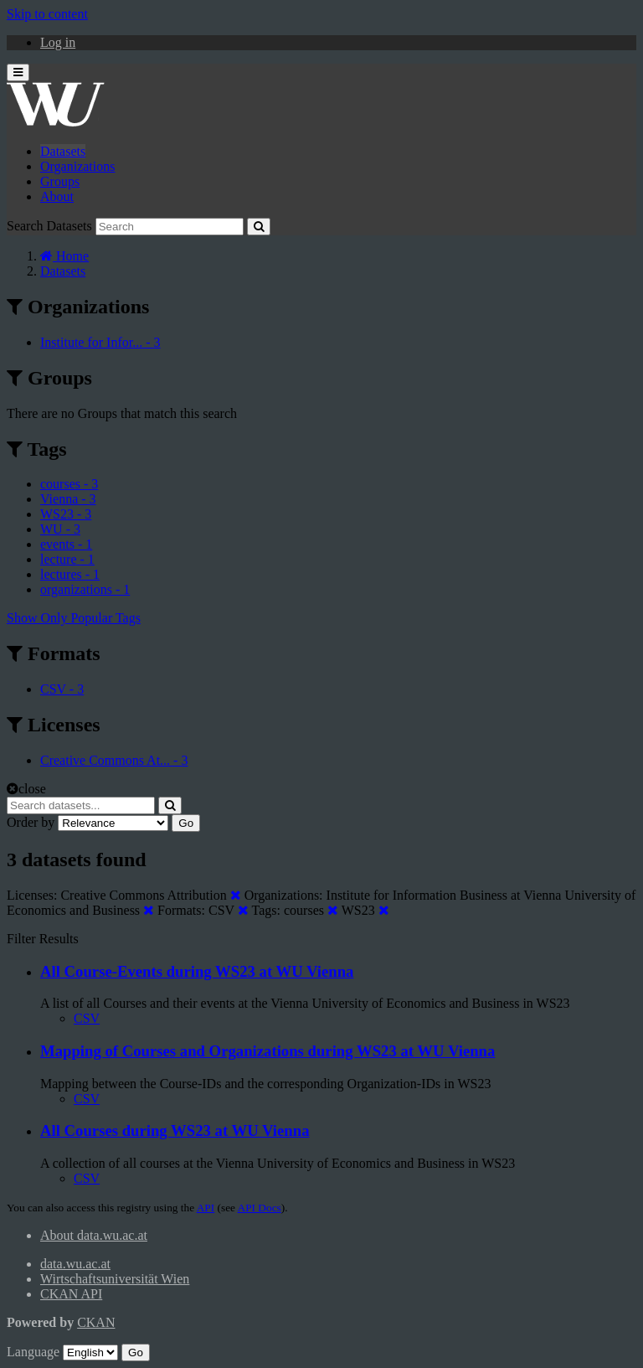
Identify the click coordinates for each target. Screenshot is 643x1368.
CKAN (96, 1322)
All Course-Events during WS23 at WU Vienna (196, 971)
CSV (87, 1018)
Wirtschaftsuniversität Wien (114, 1279)
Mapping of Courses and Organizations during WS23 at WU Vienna (267, 1051)
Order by (30, 822)
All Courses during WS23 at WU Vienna (174, 1130)
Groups (60, 181)
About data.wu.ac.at (93, 1235)
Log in (57, 42)
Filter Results (43, 939)
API (205, 1207)
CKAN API (71, 1294)
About (57, 196)
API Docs (259, 1207)
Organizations (77, 166)
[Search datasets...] (81, 805)
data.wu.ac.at (75, 1264)
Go (185, 823)
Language (33, 1352)
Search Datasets (49, 226)
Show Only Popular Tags (74, 618)
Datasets (62, 151)
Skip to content (47, 14)
